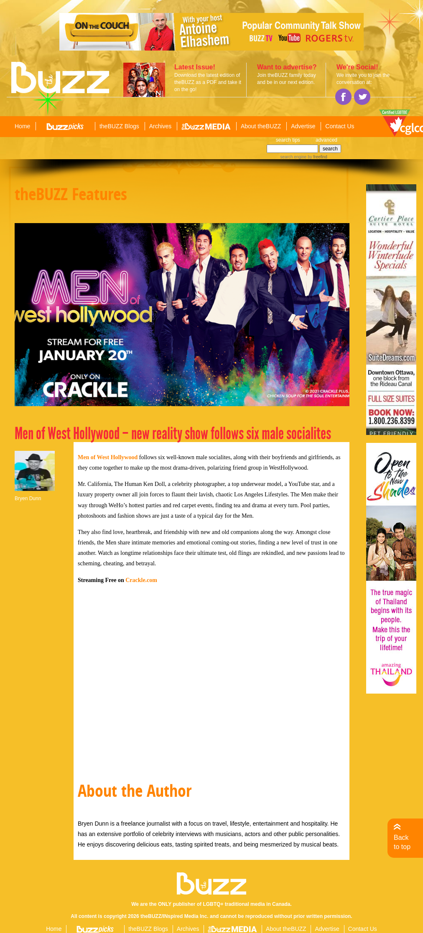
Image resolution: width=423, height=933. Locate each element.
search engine (293, 157)
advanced (326, 140)
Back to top (402, 842)
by (316, 157)
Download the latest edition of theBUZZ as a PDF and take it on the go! (207, 82)
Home (22, 126)
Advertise (303, 126)
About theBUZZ (261, 126)
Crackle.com (141, 580)
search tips (288, 140)
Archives (160, 126)
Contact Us (339, 126)
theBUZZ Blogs (119, 126)
